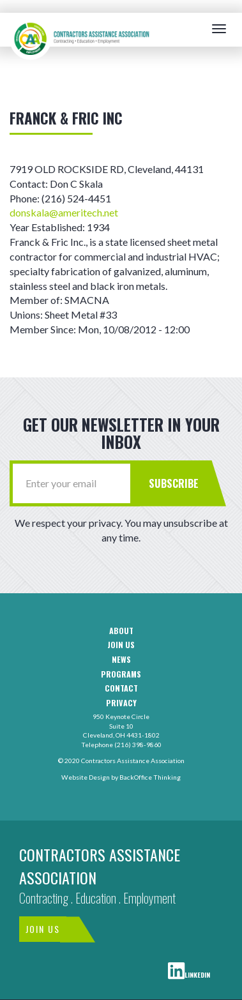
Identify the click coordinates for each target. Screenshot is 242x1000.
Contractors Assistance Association (99, 866)
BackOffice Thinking (150, 777)
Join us (121, 645)
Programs (121, 674)
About (121, 631)
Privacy (121, 703)
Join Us (43, 929)
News (121, 659)
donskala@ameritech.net (64, 212)
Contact (121, 688)
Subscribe (174, 483)
